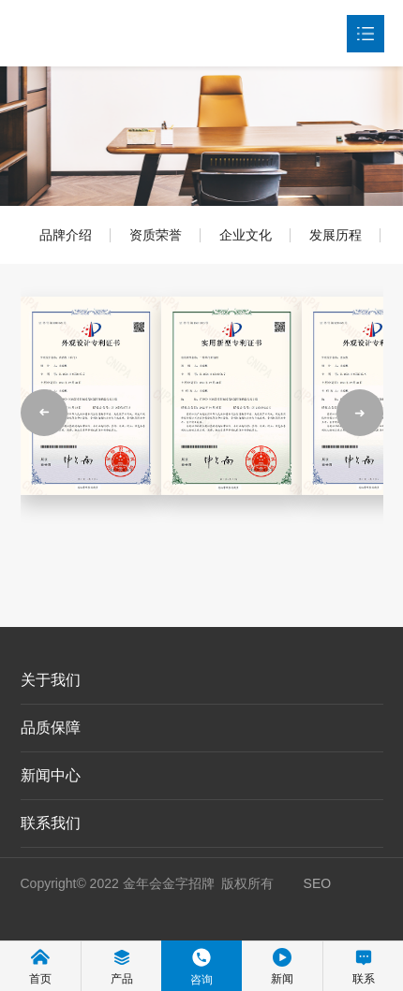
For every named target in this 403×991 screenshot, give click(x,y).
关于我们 (51, 680)
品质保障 (51, 728)
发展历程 (335, 234)
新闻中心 (51, 775)
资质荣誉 (155, 234)
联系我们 (51, 823)
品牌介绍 (65, 234)
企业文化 (245, 234)
